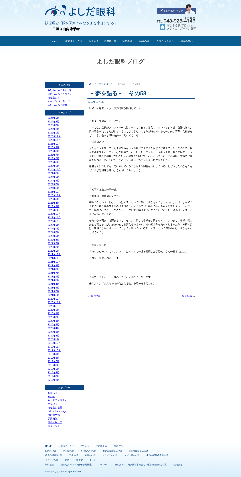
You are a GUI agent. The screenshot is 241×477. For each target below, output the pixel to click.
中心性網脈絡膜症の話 (157, 455)
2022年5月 (53, 236)
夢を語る (104, 84)
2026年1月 (53, 132)
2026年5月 (53, 118)
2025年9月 (53, 147)
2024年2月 (53, 184)
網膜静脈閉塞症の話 (138, 450)
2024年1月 (53, 188)
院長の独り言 (55, 422)
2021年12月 (54, 254)
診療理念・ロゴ (73, 41)
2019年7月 (53, 361)
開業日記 (52, 418)
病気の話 (127, 41)
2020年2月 (53, 335)
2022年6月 (53, 232)
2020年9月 (53, 309)
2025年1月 (53, 166)
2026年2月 (53, 129)
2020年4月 (53, 328)
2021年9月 (53, 265)
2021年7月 (53, 273)
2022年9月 (53, 225)
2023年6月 (53, 199)
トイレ (93, 460)
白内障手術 (110, 41)
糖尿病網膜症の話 (53, 455)
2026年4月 (53, 121)
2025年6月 (53, 158)
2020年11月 (54, 302)
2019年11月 (54, 346)
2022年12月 (54, 214)
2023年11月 (54, 195)
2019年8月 (53, 357)
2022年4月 (53, 239)
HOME (48, 446)
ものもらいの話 (88, 450)
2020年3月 (53, 332)
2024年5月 (53, 177)
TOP (90, 84)
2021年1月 (53, 295)
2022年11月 (54, 217)
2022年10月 (54, 221)
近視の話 (73, 455)
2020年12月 (54, 298)
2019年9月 (53, 354)
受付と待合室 (51, 460)
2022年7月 (53, 228)
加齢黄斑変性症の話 (112, 450)
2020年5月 (53, 324)
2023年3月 (53, 206)
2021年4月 (53, 284)
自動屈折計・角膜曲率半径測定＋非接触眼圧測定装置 (141, 464)
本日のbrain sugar (57, 411)
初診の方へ (186, 41)
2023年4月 (53, 202)
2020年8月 (53, 313)
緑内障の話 (68, 450)
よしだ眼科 (59, 472)
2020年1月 (53, 339)
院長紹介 (94, 41)
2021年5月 (53, 280)
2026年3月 (53, 125)
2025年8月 (53, 151)
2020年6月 (53, 321)
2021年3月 (53, 287)
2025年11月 (54, 140)
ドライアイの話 (110, 455)
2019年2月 (53, 380)
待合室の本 (54, 97)
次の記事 (187, 296)
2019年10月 (54, 350)
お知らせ (52, 393)
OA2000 (104, 464)
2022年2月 (53, 247)
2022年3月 (53, 243)
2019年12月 (54, 343)
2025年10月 (54, 143)
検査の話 (144, 41)
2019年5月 (53, 369)
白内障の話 (50, 450)
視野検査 (49, 464)
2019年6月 (53, 365)
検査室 (79, 460)
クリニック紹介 (165, 41)
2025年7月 (53, 154)
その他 (51, 396)
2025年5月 (53, 162)
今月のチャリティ (57, 400)
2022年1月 (53, 250)
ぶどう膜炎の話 (132, 455)
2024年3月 (53, 180)
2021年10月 (54, 261)
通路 (67, 460)
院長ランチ (54, 426)
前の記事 (95, 296)
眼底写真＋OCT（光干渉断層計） (77, 464)
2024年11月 (54, 169)
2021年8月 (53, 269)
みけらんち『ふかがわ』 (61, 90)
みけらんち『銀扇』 (59, 105)
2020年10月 (54, 306)
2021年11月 (54, 258)
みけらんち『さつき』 (60, 94)
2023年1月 (53, 210)
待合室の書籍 (55, 407)
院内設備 (178, 464)
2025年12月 (54, 136)
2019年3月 (53, 376)
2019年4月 (53, 372)
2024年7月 (53, 173)
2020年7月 (53, 317)
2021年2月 (53, 291)
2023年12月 (54, 191)
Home (53, 41)
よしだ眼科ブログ (177, 11)
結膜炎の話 (90, 455)
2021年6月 (53, 276)
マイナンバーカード (59, 101)
